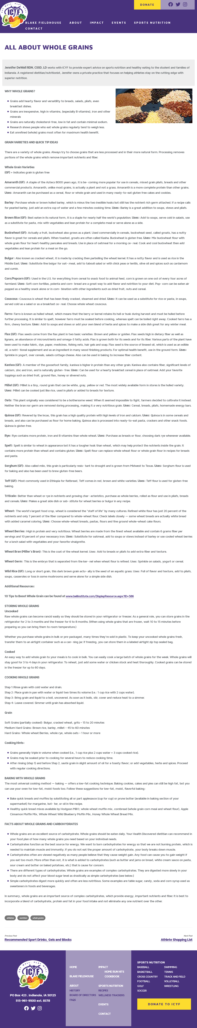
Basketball (144, 971)
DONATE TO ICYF (164, 1004)
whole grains (37, 918)
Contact (34, 28)
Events (119, 22)
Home (73, 967)
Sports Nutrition (152, 22)
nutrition (23, 918)
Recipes (103, 990)
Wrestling (171, 986)
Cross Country (147, 976)
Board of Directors (83, 995)
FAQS (73, 999)
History (75, 990)
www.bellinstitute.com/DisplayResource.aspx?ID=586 (100, 596)
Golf (140, 986)
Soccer (142, 990)
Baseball (143, 967)
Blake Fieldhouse (43, 22)
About (75, 22)
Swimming (170, 967)
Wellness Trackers (111, 995)
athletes (10, 918)
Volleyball (171, 981)
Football (143, 981)
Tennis (168, 971)
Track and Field (174, 976)
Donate (147, 4)
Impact (97, 22)
